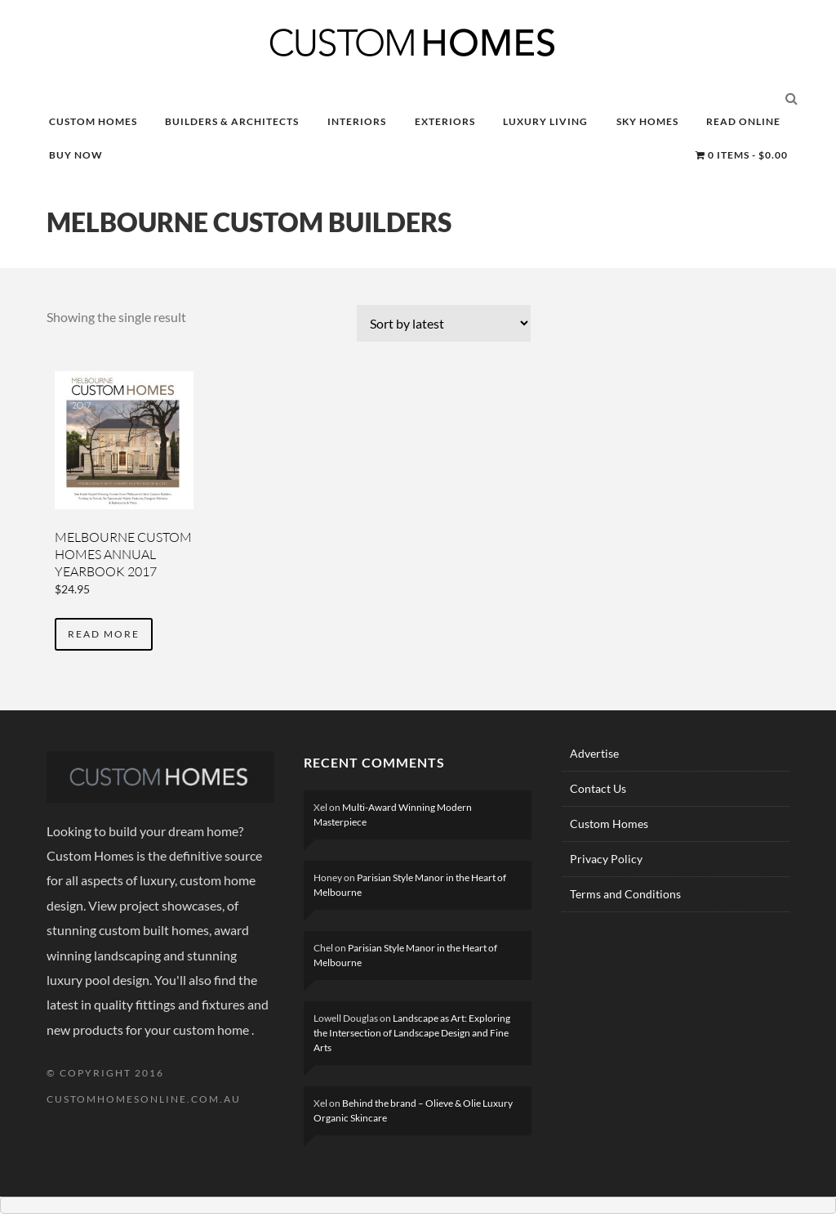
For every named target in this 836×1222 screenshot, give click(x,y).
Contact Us (598, 788)
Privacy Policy (606, 859)
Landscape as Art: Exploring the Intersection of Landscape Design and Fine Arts (412, 1033)
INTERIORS (356, 121)
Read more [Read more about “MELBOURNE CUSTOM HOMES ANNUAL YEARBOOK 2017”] (104, 634)
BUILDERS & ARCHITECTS (232, 121)
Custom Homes (609, 823)
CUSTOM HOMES (93, 121)
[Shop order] (444, 323)
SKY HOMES (647, 121)
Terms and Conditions (625, 894)
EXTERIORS (445, 121)
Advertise (594, 753)
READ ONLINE (743, 121)
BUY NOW (76, 155)
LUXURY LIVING (545, 121)
